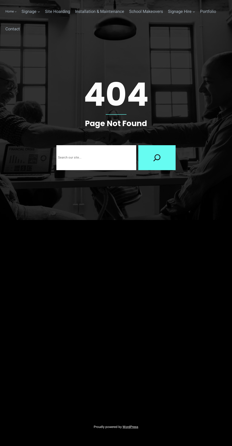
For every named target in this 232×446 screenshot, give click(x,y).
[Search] (157, 157)
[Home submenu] (11, 12)
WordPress (130, 427)
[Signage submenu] (31, 11)
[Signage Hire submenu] (181, 11)
